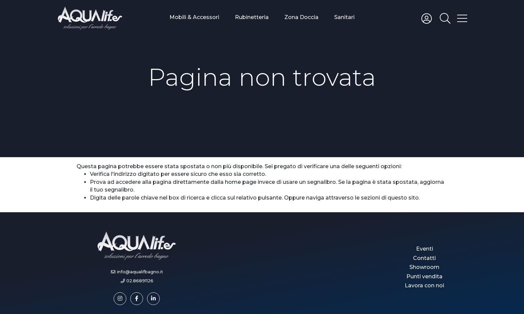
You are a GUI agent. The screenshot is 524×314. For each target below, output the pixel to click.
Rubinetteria (252, 17)
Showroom (424, 267)
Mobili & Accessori (194, 17)
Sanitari (344, 17)
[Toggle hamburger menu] (462, 18)
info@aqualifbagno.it (140, 271)
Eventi (424, 249)
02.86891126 (139, 280)
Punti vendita (424, 276)
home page (240, 182)
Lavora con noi (424, 285)
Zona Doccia (301, 17)
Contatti (424, 258)
